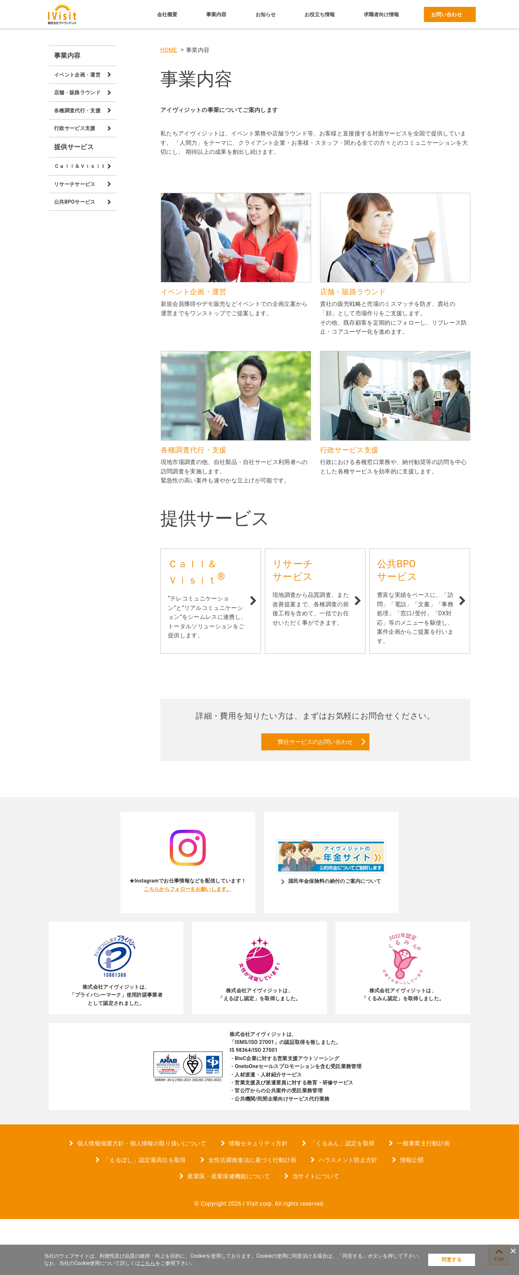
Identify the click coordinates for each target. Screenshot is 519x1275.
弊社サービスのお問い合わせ (315, 797)
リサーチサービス (75, 184)
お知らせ (266, 14)
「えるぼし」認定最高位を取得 (144, 1215)
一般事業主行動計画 (423, 1199)
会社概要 (167, 14)
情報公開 (411, 1215)
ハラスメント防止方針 (348, 1215)
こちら (147, 1263)
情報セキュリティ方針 (258, 1199)
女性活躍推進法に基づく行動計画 (252, 1215)
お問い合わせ (446, 14)
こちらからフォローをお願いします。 (187, 944)
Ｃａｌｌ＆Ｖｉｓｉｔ (80, 166)
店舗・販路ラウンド (77, 92)
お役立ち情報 (320, 14)
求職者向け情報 (381, 14)
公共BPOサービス (75, 202)
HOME (168, 50)
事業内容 (216, 14)
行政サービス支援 (75, 128)
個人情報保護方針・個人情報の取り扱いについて (142, 1199)
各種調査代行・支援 (77, 110)
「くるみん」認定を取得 (342, 1199)
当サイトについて (316, 1232)
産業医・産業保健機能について (228, 1232)
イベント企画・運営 (77, 75)
